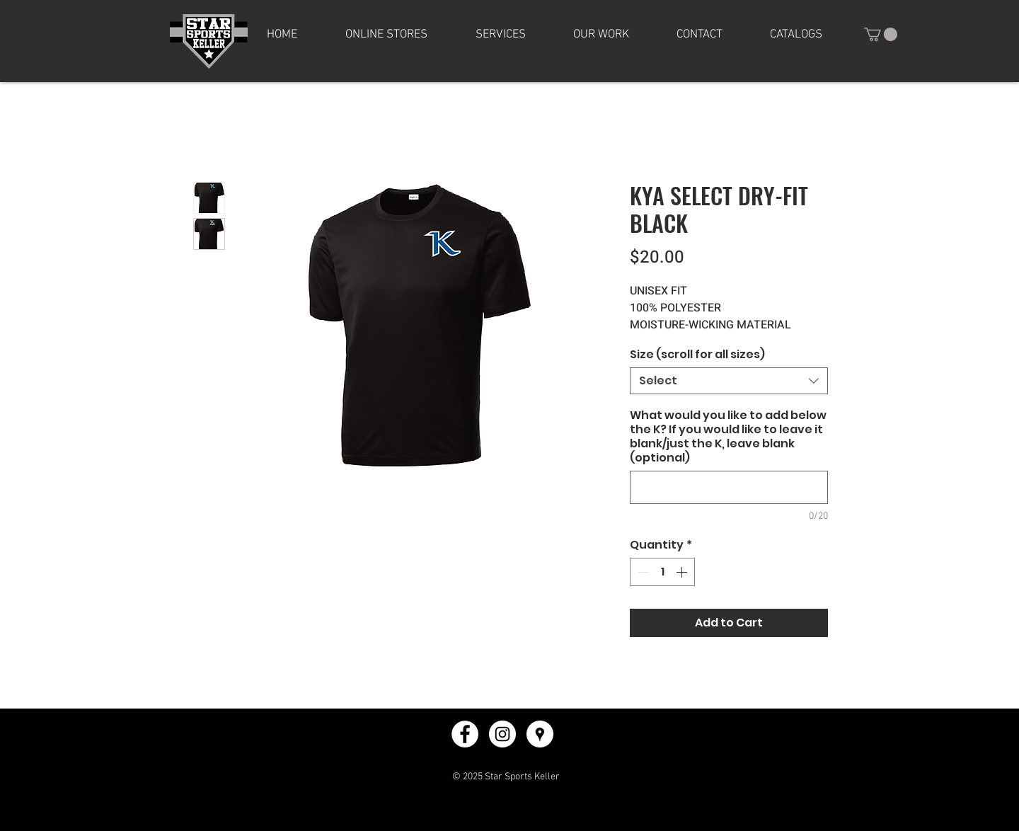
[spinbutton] (662, 571)
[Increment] (683, 571)
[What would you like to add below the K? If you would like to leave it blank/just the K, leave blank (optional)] (729, 487)
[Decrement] (642, 571)
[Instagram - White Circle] (502, 734)
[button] (386, 34)
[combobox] (729, 380)
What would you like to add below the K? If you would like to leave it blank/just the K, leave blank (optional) (728, 436)
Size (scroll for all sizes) (697, 354)
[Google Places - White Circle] (539, 734)
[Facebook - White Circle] (464, 734)
